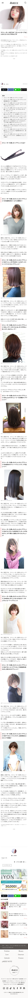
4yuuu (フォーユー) (8, 984)
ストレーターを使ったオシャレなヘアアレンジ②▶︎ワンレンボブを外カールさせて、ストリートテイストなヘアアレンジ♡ (15, 104)
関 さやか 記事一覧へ (19, 862)
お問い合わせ (15, 978)
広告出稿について (22, 978)
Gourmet (21, 955)
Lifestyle (7, 958)
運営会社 (22, 982)
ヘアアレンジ (7, 865)
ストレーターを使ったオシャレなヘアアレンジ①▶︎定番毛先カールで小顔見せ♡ (15, 100)
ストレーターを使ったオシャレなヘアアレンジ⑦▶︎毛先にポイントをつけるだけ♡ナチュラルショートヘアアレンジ (15, 126)
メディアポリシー (11, 981)
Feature (21, 958)
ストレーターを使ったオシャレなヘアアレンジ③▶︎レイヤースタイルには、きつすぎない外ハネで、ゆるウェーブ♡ (15, 109)
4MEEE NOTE (7, 962)
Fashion (7, 951)
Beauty (21, 951)
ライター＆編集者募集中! (18, 984)
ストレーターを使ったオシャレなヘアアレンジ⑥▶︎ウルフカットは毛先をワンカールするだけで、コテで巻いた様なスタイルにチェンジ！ (15, 121)
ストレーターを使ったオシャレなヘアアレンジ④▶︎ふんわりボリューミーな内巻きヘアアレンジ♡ (15, 113)
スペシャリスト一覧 (15, 982)
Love (7, 955)
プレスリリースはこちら (6, 978)
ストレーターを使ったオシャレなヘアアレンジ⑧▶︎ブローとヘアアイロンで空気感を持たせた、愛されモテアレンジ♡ (15, 130)
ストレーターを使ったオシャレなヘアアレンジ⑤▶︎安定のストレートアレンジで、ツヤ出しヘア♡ (15, 116)
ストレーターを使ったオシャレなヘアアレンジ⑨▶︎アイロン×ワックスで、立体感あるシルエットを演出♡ (15, 135)
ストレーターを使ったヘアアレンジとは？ (13, 97)
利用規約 (4, 981)
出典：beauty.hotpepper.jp (21, 30)
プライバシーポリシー (20, 981)
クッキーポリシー (6, 982)
